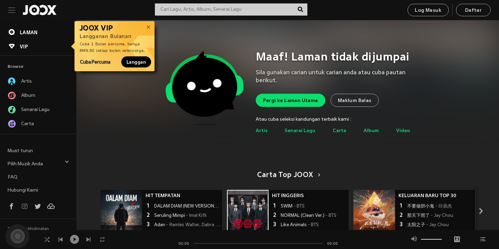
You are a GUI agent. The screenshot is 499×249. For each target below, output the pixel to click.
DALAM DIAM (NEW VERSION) (187, 206)
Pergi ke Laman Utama (290, 100)
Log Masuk (428, 10)
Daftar (473, 10)
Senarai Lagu (299, 130)
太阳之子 (428, 225)
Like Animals (300, 225)
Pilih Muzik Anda (38, 163)
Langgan (136, 62)
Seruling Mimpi (180, 215)
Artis (262, 130)
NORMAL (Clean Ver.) (308, 215)
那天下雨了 (430, 215)
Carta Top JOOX (287, 175)
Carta (339, 130)
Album (371, 130)
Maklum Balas (354, 100)
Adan (187, 225)
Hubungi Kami (23, 190)
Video (403, 130)
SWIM (293, 206)
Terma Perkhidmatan (28, 229)
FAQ (12, 177)
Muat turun (20, 151)
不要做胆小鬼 (429, 206)
